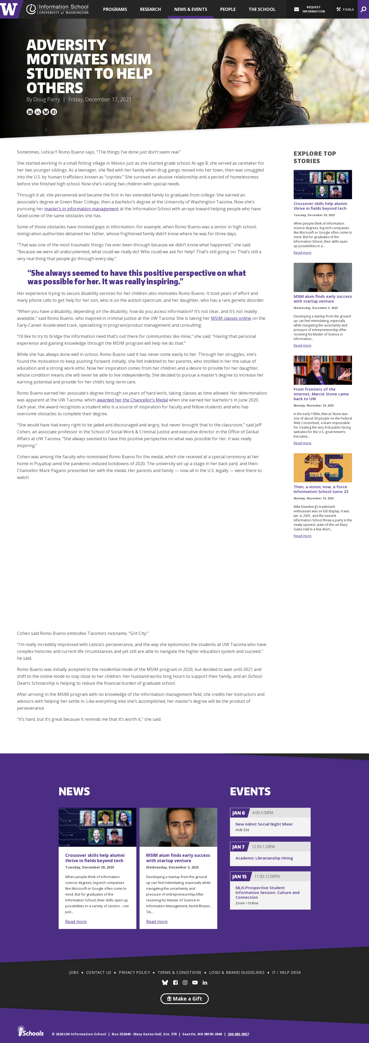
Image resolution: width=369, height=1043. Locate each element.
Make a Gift (184, 998)
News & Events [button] (190, 9)
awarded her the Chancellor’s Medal (132, 400)
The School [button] (262, 9)
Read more (302, 252)
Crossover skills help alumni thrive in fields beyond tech (320, 206)
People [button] (228, 9)
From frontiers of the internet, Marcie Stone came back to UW (321, 394)
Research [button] (150, 9)
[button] (344, 9)
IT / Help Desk (286, 972)
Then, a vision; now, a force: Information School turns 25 (321, 489)
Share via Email (30, 112)
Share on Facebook (54, 112)
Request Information (309, 9)
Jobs (74, 972)
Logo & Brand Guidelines (236, 972)
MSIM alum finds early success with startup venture (323, 298)
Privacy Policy (134, 972)
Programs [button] (115, 9)
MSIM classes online (231, 318)
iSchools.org (30, 1030)
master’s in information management (81, 209)
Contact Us (98, 972)
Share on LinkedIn (38, 112)
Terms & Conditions (180, 972)
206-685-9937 (238, 1034)
